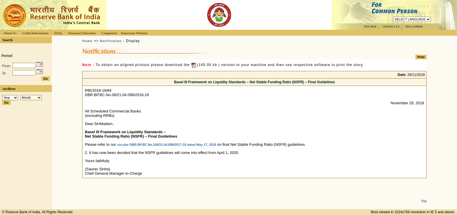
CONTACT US (390, 26)
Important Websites (134, 33)
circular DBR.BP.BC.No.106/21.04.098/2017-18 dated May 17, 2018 (166, 144)
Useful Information (35, 33)
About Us (9, 33)
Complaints (109, 33)
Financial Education (82, 33)
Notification (111, 41)
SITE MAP (370, 26)
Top (423, 196)
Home (87, 41)
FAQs (58, 33)
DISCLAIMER (414, 26)
